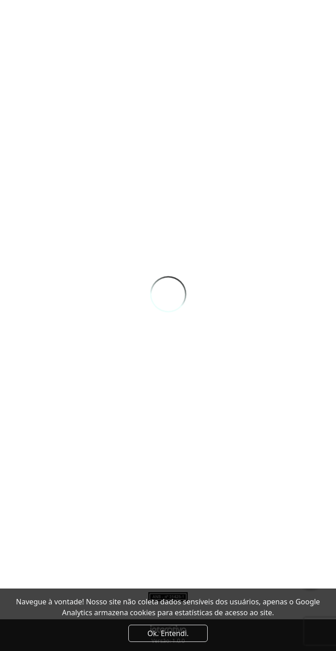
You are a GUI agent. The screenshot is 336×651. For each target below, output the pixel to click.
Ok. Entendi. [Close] (168, 633)
